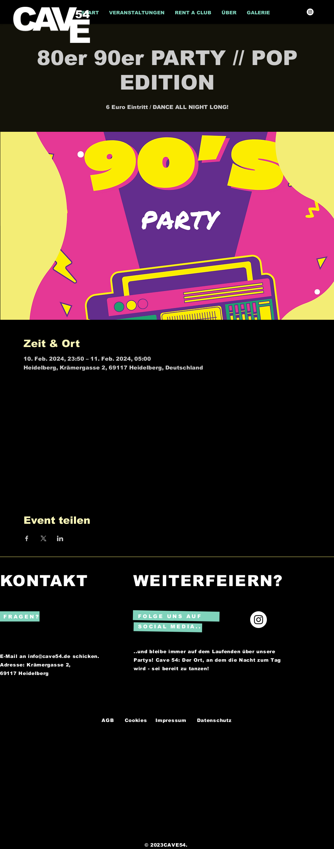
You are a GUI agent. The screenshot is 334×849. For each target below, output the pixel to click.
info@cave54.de (49, 656)
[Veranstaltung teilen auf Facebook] (27, 538)
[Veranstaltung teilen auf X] (43, 538)
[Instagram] (310, 12)
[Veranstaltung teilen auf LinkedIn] (60, 538)
